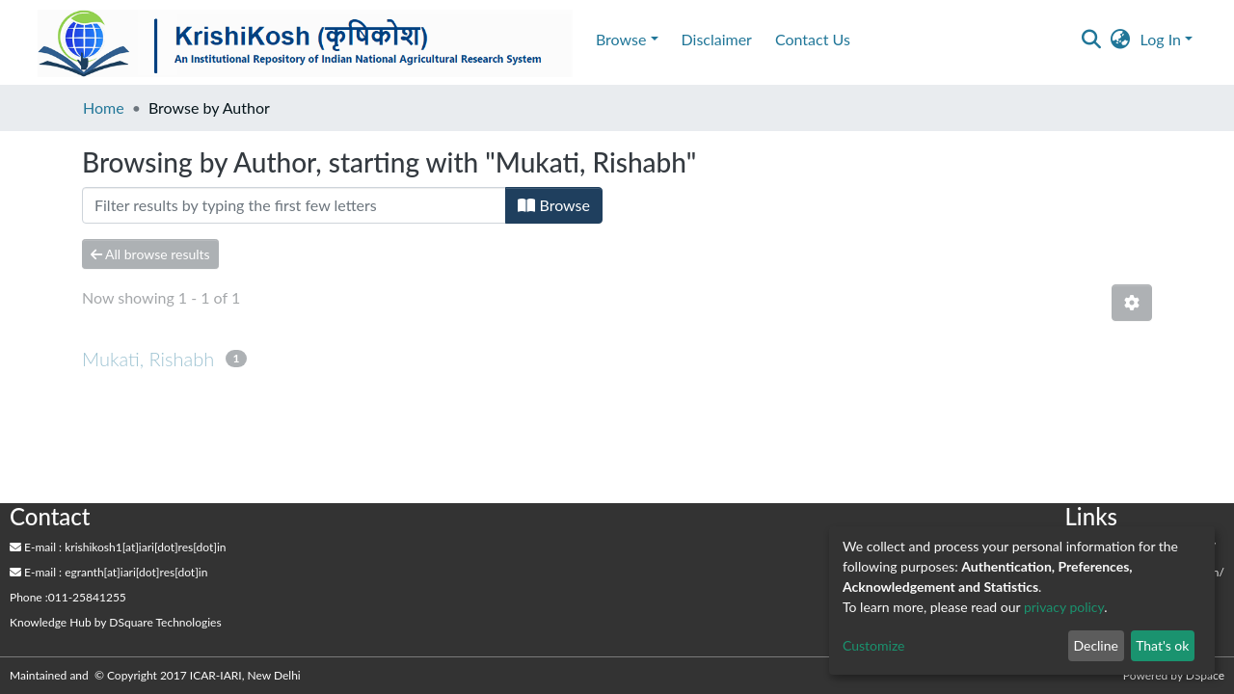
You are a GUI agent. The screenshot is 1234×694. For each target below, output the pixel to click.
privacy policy (1064, 607)
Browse (554, 205)
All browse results (150, 254)
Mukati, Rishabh (148, 358)
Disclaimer (717, 39)
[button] (1121, 39)
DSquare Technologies (165, 622)
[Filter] (294, 205)
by (116, 622)
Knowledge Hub (51, 622)
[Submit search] (1092, 39)
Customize (874, 645)
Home (103, 107)
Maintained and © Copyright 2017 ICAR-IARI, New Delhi (157, 675)
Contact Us (812, 39)
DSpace (1205, 675)
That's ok (1162, 645)
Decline (1095, 645)
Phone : (29, 597)
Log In (1160, 39)
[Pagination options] (1132, 302)
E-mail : (36, 547)
